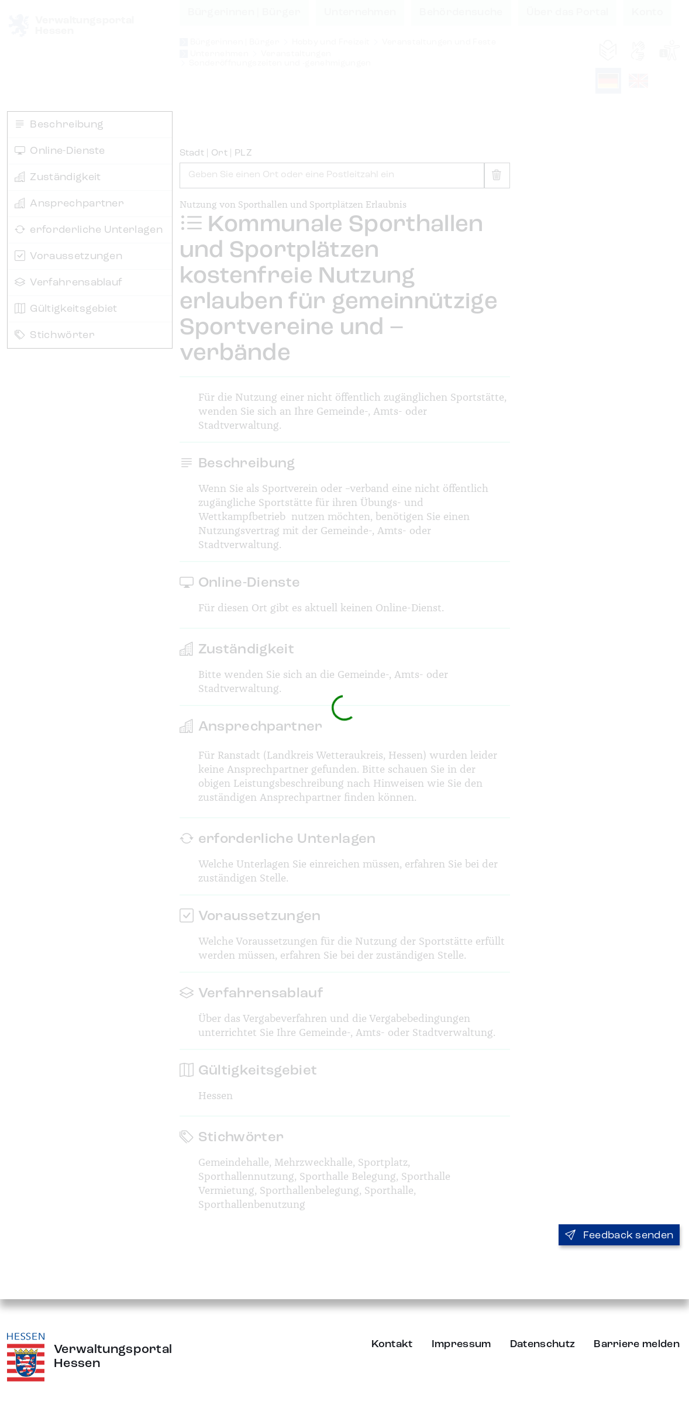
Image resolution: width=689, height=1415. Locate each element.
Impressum (461, 1344)
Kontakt (392, 1344)
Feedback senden (619, 1235)
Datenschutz (543, 1344)
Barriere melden (637, 1344)
